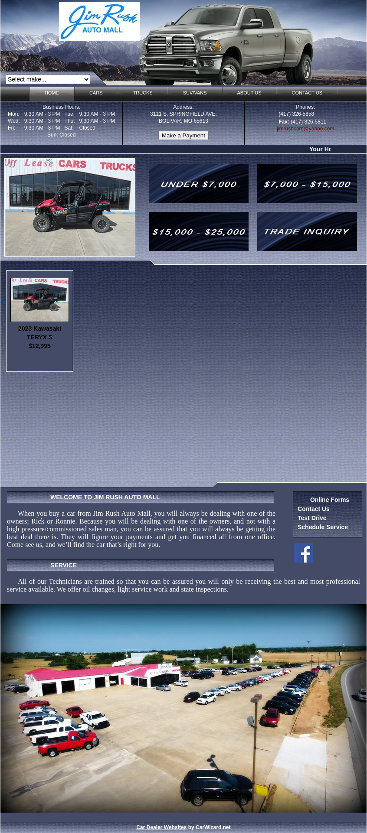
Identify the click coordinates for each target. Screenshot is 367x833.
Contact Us (314, 508)
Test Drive (312, 517)
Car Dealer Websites (161, 827)
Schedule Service (323, 527)
